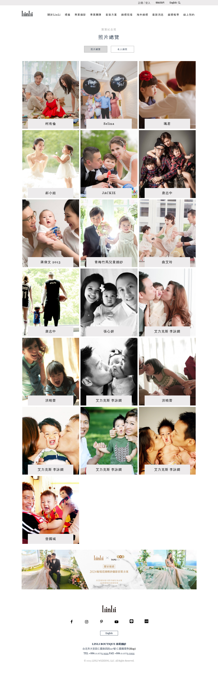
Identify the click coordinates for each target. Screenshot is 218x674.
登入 (147, 2)
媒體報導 (173, 14)
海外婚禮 (142, 14)
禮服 (68, 14)
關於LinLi (54, 14)
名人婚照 (122, 49)
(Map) (132, 648)
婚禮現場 (127, 14)
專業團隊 (96, 14)
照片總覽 (96, 49)
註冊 (140, 2)
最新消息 (158, 14)
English (173, 2)
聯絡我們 (160, 2)
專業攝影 (80, 14)
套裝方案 (111, 14)
